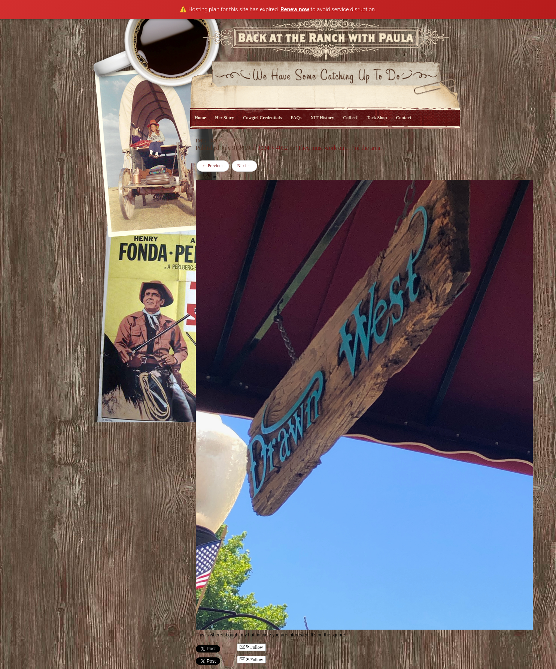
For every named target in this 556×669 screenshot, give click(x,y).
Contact (403, 117)
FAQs (296, 117)
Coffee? (350, 117)
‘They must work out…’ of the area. (338, 148)
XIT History (322, 117)
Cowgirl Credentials (262, 117)
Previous (213, 165)
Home (200, 117)
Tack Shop (377, 117)
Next (244, 165)
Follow (251, 647)
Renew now (294, 9)
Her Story (224, 117)
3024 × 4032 (273, 148)
